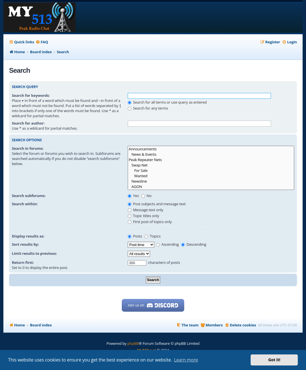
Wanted (211, 176)
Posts (135, 236)
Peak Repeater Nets (211, 159)
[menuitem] (42, 42)
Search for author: (28, 123)
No (146, 195)
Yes (133, 195)
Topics (152, 236)
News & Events (211, 154)
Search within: (25, 203)
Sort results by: (25, 244)
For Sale (211, 170)
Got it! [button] (274, 359)
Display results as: (28, 236)
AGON (211, 186)
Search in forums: (28, 148)
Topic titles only (143, 215)
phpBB (133, 343)
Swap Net (211, 165)
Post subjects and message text (157, 203)
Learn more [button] (186, 360)
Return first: (23, 262)
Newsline (211, 181)
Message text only (145, 209)
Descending (193, 244)
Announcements (211, 149)
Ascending (167, 244)
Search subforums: (28, 195)
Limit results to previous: (34, 253)
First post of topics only (150, 221)
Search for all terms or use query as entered (167, 102)
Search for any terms (148, 108)
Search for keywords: (31, 95)
